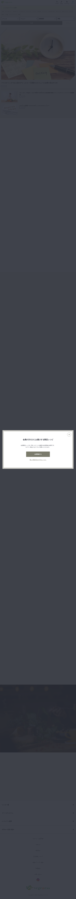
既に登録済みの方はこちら (38, 459)
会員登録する (38, 454)
